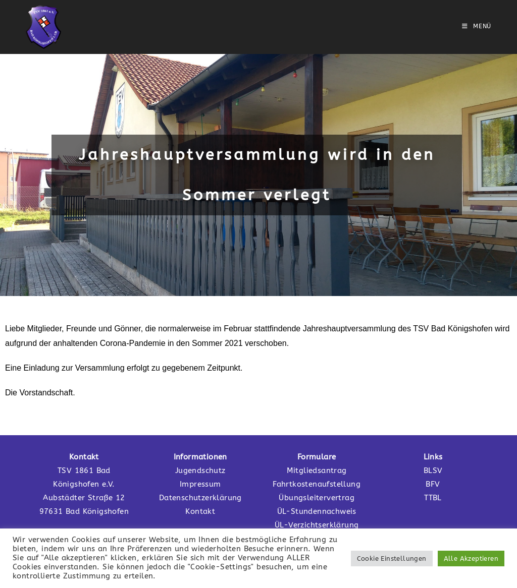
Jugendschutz (200, 470)
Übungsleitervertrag (316, 497)
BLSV (433, 470)
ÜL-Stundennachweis (316, 511)
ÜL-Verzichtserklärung (316, 525)
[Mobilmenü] (476, 26)
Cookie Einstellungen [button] (392, 558)
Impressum (200, 484)
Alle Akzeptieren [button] (471, 558)
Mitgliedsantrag (317, 470)
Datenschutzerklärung (200, 497)
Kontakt (200, 511)
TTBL (433, 497)
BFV (433, 484)
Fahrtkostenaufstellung (316, 484)
